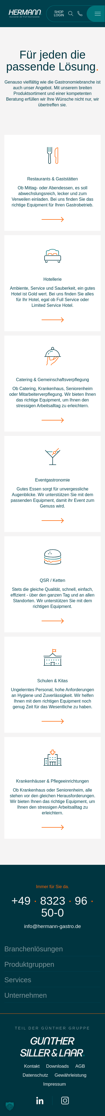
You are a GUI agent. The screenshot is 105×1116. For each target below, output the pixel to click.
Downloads (57, 1066)
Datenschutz (35, 1075)
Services (17, 980)
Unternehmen (25, 995)
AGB (80, 1066)
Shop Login (59, 13)
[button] (9, 1106)
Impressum (54, 1084)
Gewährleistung (70, 1075)
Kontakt (32, 1066)
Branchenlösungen (33, 949)
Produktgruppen (29, 964)
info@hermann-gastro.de (52, 926)
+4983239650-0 (52, 906)
